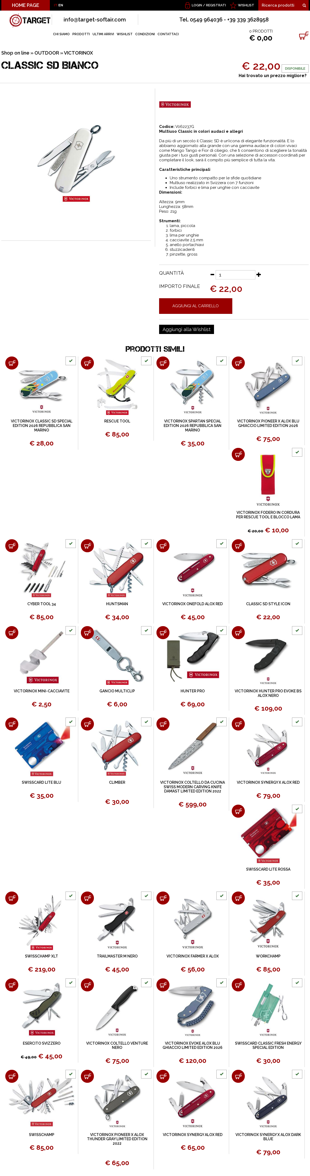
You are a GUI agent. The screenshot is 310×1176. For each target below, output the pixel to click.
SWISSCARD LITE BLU (41, 782)
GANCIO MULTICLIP (117, 691)
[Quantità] (235, 274)
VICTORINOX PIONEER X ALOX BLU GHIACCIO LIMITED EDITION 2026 (268, 423)
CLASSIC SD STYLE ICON (268, 604)
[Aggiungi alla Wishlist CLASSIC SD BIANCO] (186, 329)
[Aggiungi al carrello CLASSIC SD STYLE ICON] (238, 545)
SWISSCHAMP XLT (41, 956)
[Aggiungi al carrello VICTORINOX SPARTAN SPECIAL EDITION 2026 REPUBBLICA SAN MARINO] (162, 363)
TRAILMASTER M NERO (117, 956)
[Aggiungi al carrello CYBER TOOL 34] (11, 545)
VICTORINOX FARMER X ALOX (193, 956)
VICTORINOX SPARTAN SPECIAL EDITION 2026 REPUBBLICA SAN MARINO (192, 425)
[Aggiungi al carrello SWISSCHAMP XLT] (11, 898)
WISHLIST (246, 5)
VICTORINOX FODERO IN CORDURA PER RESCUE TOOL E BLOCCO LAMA (268, 514)
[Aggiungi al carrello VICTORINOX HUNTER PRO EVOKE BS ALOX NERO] (238, 632)
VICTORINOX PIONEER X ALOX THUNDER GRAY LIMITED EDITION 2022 (117, 1139)
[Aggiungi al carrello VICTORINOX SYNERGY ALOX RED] (162, 1076)
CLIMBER (117, 782)
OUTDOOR (46, 53)
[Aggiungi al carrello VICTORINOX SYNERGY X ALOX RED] (238, 724)
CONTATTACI (168, 34)
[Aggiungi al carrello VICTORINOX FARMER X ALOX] (162, 898)
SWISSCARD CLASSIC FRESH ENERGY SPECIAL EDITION (268, 1045)
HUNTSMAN (117, 604)
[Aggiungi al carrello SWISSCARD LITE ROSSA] (238, 811)
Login (197, 5)
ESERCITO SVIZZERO (41, 1043)
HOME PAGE (25, 5)
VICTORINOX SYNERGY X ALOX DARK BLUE (268, 1137)
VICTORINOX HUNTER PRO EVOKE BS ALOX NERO (268, 693)
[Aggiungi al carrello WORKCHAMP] (238, 898)
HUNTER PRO (193, 691)
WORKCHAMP (268, 956)
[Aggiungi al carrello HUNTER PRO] (162, 632)
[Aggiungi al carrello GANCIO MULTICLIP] (87, 632)
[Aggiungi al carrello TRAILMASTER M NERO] (87, 898)
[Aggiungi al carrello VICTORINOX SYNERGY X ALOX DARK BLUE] (238, 1076)
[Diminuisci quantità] (212, 274)
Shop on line (15, 53)
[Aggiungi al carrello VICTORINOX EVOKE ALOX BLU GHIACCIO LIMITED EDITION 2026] (162, 984)
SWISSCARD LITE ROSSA (268, 869)
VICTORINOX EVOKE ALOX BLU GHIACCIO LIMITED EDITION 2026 (192, 1045)
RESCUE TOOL (117, 421)
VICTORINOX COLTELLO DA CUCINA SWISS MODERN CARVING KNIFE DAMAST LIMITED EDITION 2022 (192, 787)
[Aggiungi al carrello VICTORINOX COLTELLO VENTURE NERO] (87, 984)
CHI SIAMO (61, 34)
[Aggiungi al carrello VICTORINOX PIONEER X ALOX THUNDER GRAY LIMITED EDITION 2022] (87, 1076)
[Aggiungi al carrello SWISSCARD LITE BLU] (11, 724)
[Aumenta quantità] (258, 274)
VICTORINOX (78, 53)
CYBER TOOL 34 (41, 604)
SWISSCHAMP (41, 1135)
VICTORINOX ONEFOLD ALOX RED (192, 604)
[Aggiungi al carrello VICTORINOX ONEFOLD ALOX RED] (162, 545)
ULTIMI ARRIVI (103, 34)
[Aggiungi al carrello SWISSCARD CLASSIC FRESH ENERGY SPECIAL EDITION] (238, 984)
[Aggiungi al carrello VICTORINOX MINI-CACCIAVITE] (11, 632)
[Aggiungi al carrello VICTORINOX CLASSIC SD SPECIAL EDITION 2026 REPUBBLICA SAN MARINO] (11, 363)
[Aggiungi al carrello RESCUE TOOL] (87, 363)
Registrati (216, 5)
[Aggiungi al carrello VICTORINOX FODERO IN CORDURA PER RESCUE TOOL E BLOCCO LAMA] (238, 454)
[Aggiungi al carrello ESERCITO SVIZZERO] (11, 984)
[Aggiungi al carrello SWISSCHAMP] (11, 1076)
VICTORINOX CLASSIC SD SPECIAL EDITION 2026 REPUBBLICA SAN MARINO (41, 425)
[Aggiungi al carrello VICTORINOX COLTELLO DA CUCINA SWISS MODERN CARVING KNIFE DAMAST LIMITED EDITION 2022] (162, 724)
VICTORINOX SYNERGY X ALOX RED (268, 782)
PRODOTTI (81, 34)
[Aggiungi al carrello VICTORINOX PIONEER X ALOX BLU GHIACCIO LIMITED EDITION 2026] (238, 363)
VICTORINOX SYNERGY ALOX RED (192, 1135)
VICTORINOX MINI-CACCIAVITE (41, 691)
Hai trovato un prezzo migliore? (273, 75)
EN (60, 5)
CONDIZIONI (145, 34)
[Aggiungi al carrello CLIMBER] (87, 724)
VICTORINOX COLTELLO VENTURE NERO (117, 1045)
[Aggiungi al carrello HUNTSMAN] (87, 545)
